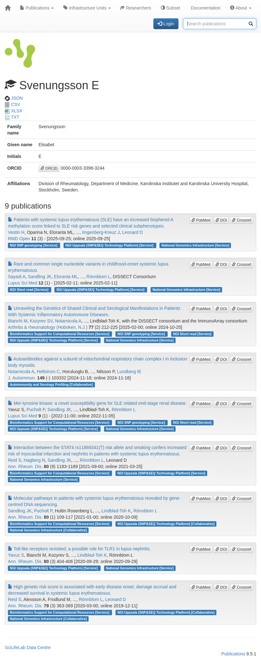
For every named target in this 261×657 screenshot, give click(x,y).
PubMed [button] (200, 220)
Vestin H (16, 232)
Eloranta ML (66, 276)
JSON (14, 98)
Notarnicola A (68, 320)
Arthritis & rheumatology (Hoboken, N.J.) (47, 327)
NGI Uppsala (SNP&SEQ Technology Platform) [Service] (109, 245)
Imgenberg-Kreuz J (101, 232)
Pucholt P (36, 409)
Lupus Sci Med (22, 282)
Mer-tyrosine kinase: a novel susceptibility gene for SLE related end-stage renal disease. (97, 403)
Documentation (205, 7)
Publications (37, 7)
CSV (12, 104)
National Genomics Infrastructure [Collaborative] (48, 530)
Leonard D (132, 232)
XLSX (13, 110)
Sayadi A (16, 276)
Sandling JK (40, 276)
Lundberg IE (129, 371)
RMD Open (19, 238)
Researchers (135, 7)
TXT (12, 117)
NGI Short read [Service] (29, 289)
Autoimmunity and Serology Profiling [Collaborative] (51, 384)
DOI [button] (221, 220)
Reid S (14, 460)
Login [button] (166, 23)
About (241, 7)
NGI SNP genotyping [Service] (34, 245)
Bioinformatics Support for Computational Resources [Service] (60, 334)
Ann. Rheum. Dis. (25, 466)
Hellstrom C (48, 371)
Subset (170, 7)
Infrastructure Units (87, 7)
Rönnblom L (98, 276)
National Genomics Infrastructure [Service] (195, 245)
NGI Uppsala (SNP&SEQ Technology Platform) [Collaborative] (165, 524)
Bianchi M (17, 320)
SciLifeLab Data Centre (28, 647)
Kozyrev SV (41, 320)
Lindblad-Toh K (116, 510)
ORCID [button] (49, 168)
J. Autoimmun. (22, 377)
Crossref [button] (241, 220)
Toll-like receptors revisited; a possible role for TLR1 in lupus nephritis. (79, 548)
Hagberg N (34, 460)
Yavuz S (16, 555)
